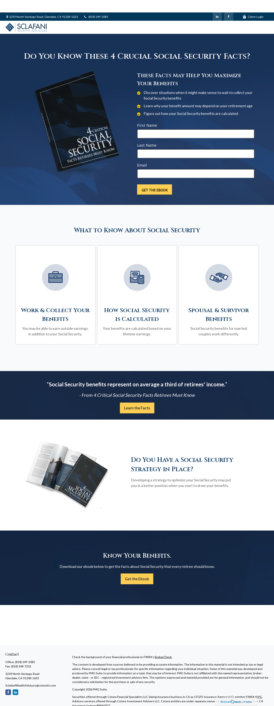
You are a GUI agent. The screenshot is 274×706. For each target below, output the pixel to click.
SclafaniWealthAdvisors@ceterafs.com (30, 673)
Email (142, 152)
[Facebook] (228, 4)
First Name (147, 112)
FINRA (250, 684)
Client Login (253, 4)
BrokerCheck (163, 644)
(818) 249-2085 (95, 4)
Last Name (146, 132)
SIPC (259, 684)
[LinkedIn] (217, 4)
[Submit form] (154, 177)
